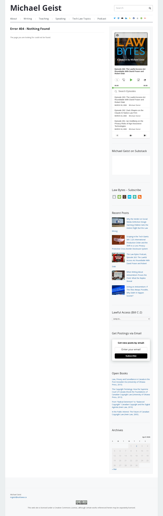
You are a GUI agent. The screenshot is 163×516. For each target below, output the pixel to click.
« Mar (114, 469)
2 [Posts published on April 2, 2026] (136, 446)
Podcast (101, 18)
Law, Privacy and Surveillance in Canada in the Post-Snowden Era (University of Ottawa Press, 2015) (131, 382)
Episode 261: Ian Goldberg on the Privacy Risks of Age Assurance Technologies (129, 123)
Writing (28, 18)
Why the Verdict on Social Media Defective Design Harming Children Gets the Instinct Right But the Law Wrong (130, 225)
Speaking (61, 18)
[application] (131, 59)
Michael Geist (36, 8)
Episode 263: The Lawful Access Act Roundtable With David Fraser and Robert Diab (130, 99)
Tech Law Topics (81, 18)
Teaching (44, 18)
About (13, 18)
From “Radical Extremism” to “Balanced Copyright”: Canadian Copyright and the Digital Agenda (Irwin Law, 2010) (131, 404)
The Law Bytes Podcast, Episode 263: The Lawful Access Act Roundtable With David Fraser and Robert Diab (131, 260)
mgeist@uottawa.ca (18, 497)
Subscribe (131, 356)
